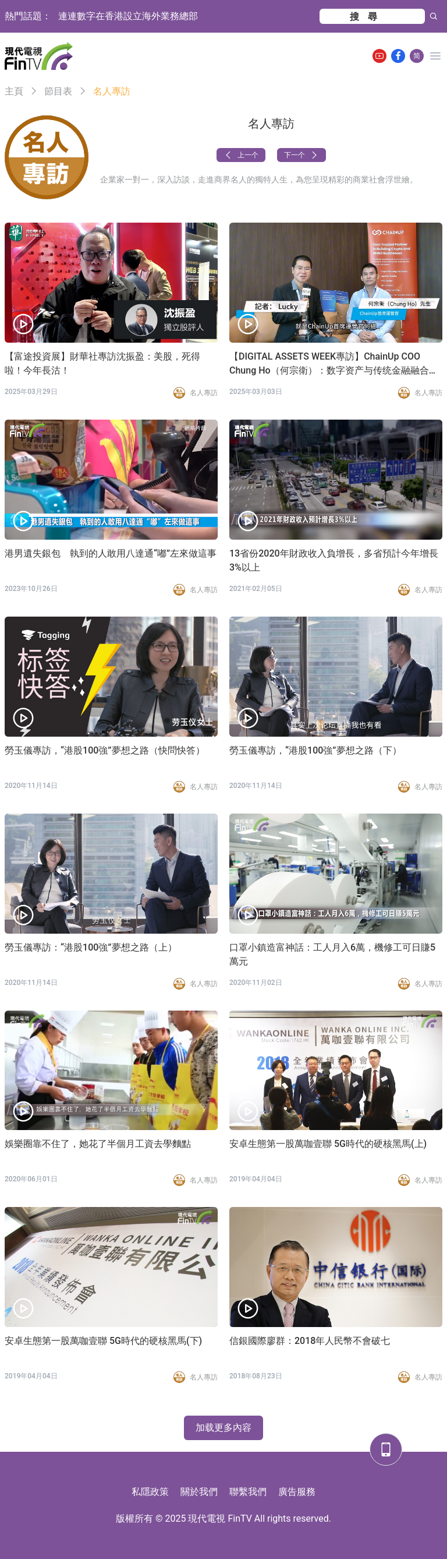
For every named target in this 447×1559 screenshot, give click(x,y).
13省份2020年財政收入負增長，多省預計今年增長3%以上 (333, 560)
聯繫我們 (248, 1491)
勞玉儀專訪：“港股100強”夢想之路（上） (91, 947)
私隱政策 (150, 1491)
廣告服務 (296, 1491)
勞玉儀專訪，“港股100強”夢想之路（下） (315, 750)
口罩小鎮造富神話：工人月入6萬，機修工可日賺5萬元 (332, 954)
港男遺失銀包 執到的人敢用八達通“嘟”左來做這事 (111, 553)
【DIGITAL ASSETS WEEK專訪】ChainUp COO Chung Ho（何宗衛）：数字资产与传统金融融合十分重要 (333, 364)
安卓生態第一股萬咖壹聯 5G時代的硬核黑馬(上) (328, 1143)
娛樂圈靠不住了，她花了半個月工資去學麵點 (98, 1143)
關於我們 (199, 1491)
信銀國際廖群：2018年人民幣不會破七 (309, 1340)
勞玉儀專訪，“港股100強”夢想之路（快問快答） (105, 750)
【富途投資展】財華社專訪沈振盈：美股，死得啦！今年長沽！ (102, 363)
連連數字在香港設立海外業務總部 (128, 16)
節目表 (58, 91)
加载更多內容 (223, 1427)
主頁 (14, 91)
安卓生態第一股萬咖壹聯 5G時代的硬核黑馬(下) (103, 1340)
